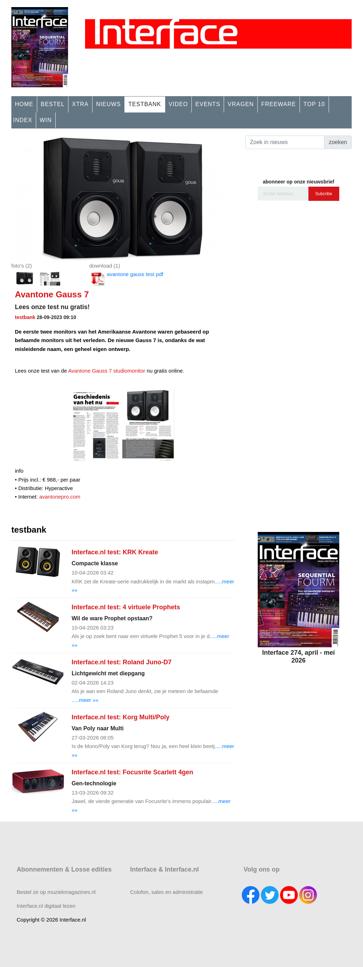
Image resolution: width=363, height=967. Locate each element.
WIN (46, 120)
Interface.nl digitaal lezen (46, 906)
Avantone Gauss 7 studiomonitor (106, 371)
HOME (24, 104)
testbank (25, 317)
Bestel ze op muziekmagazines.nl (56, 892)
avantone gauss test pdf (126, 279)
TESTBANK (144, 104)
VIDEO (178, 104)
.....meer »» (85, 700)
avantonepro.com (59, 497)
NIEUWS (108, 104)
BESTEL (53, 104)
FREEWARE (278, 104)
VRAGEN (241, 104)
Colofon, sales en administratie (166, 892)
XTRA (80, 104)
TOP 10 (314, 104)
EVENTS (207, 104)
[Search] (284, 142)
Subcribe (323, 193)
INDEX (22, 120)
